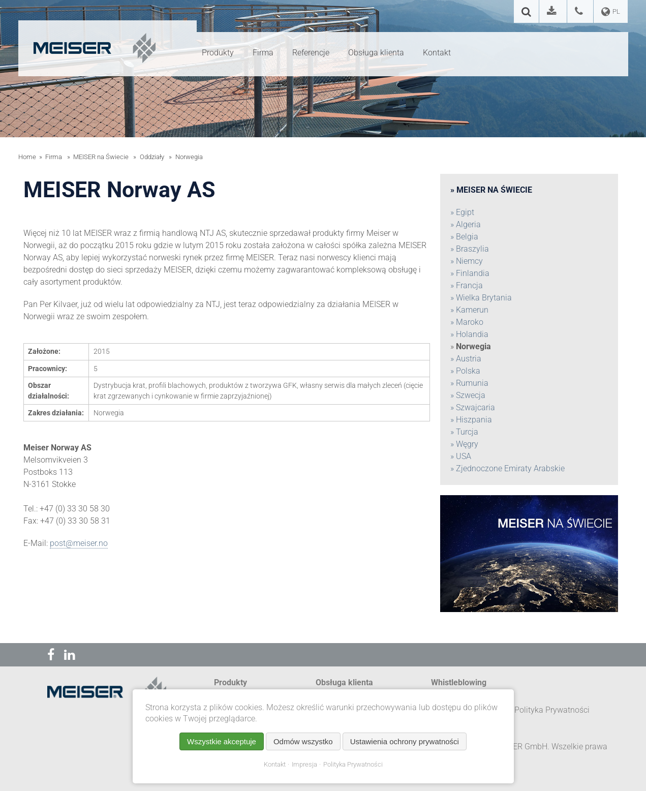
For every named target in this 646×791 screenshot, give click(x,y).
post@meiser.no (79, 543)
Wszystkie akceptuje (221, 741)
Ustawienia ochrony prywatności (404, 741)
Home (27, 157)
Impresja (304, 764)
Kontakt (275, 764)
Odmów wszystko (303, 741)
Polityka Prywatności (353, 764)
